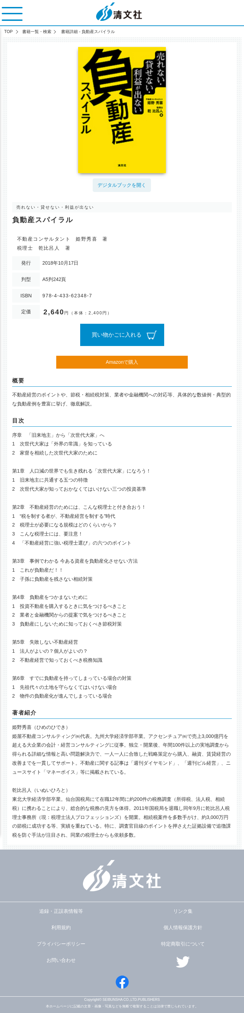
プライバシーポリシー (61, 944)
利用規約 (61, 927)
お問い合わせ (61, 960)
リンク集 (183, 911)
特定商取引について (183, 944)
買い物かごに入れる (117, 335)
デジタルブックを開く (122, 185)
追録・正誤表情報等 (61, 911)
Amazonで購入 (122, 362)
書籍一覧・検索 (36, 31)
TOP (8, 31)
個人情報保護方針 (182, 927)
